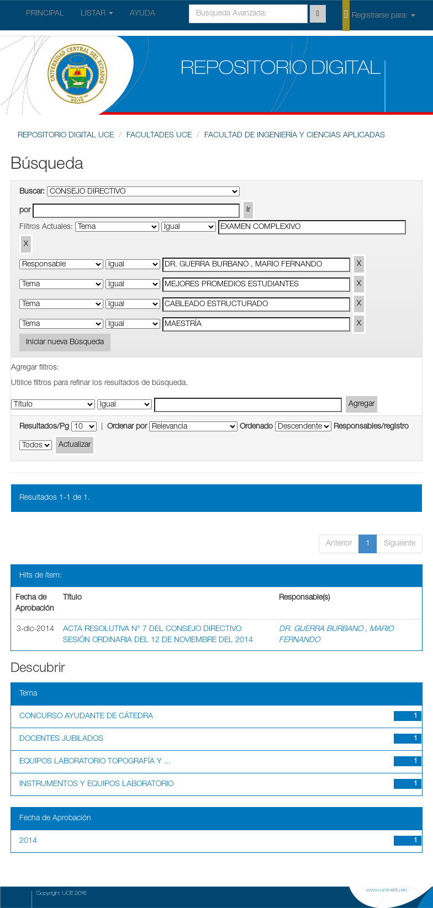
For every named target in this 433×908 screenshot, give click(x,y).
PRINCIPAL (45, 14)
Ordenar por (127, 427)
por (24, 211)
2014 (28, 841)
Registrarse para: (378, 15)
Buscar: (32, 192)
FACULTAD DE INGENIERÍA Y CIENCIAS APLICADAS (294, 136)
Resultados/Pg (44, 427)
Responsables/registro (371, 427)
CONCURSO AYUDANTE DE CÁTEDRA (86, 716)
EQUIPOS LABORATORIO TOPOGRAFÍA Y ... (95, 762)
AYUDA (142, 14)
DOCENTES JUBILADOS (61, 739)
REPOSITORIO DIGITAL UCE (66, 136)
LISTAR (97, 14)
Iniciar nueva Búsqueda (65, 342)
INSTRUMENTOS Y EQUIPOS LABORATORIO (96, 784)
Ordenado (256, 427)
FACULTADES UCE (159, 136)
